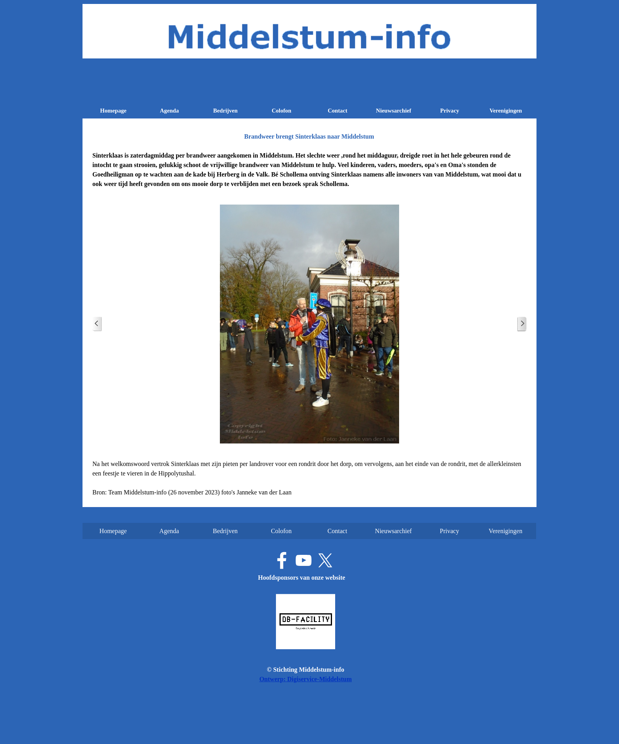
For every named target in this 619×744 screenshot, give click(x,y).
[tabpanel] (309, 170)
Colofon (281, 110)
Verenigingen (506, 110)
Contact (337, 110)
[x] (325, 560)
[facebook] (282, 560)
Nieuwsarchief (393, 110)
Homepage (113, 110)
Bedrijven (225, 110)
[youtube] (303, 560)
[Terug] (97, 324)
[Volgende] (522, 324)
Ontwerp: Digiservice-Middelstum (305, 679)
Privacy (449, 110)
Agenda (169, 110)
